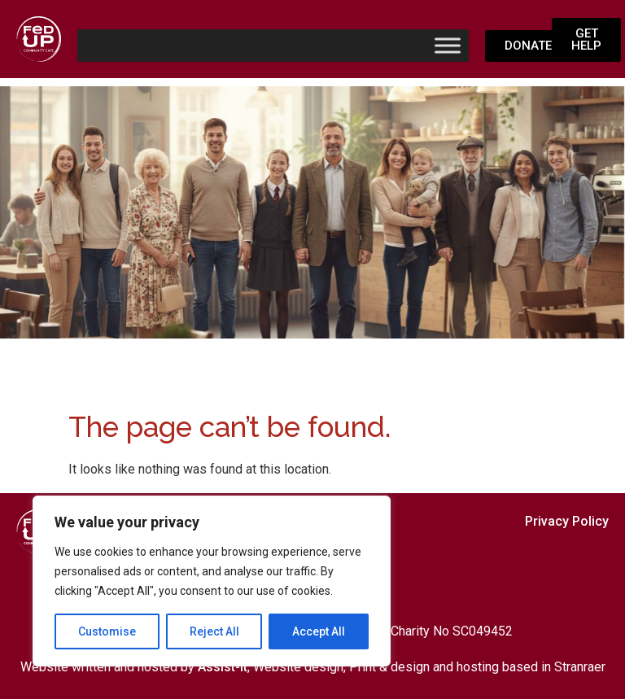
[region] (212, 581)
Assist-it (222, 667)
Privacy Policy (567, 521)
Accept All (318, 631)
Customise (107, 631)
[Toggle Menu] (448, 45)
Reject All (214, 631)
